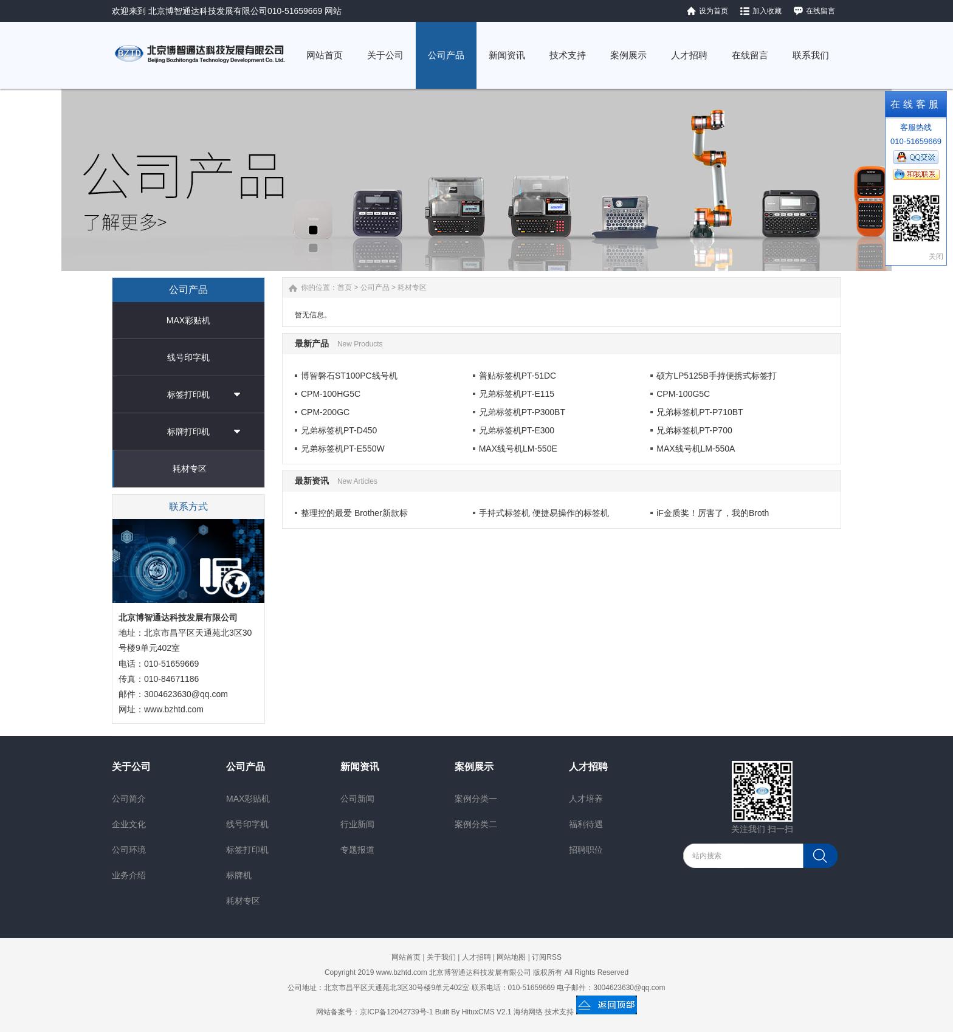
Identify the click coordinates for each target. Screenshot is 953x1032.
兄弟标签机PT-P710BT (699, 412)
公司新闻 (357, 798)
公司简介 (129, 798)
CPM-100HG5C (330, 394)
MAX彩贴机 (188, 320)
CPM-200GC (325, 412)
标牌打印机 (188, 431)
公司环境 (129, 850)
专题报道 (357, 850)
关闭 (936, 256)
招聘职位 (586, 850)
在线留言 (820, 11)
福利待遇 (586, 824)
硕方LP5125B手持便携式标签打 (716, 375)
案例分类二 (476, 824)
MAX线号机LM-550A (695, 448)
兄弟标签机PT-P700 (694, 430)
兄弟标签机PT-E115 (516, 394)
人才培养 (586, 798)
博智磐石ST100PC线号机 (349, 375)
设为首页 (713, 11)
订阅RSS (547, 957)
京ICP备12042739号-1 (396, 1012)
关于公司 (131, 767)
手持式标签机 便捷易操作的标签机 (544, 513)
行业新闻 (357, 824)
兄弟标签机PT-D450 (339, 430)
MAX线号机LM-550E (518, 448)
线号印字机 (188, 357)
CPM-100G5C (683, 394)
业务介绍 (129, 875)
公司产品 (375, 287)
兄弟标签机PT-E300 (516, 430)
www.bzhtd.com (174, 709)
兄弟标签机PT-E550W (343, 448)
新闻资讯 (359, 767)
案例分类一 (476, 798)
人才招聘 (588, 767)
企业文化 (129, 824)
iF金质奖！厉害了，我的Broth (712, 513)
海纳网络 (528, 1012)
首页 (344, 287)
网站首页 (406, 957)
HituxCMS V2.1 (487, 1012)
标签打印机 (188, 394)
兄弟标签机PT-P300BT (522, 412)
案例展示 (474, 767)
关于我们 (441, 957)
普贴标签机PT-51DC (518, 375)
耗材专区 (190, 468)
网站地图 (511, 957)
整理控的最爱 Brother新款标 (354, 513)
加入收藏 (767, 11)
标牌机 (239, 875)
